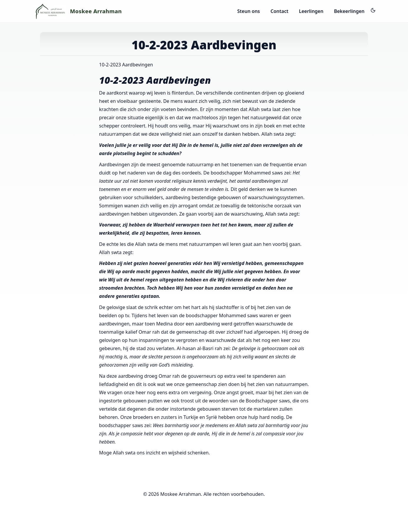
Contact (279, 11)
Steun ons (248, 11)
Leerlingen (311, 11)
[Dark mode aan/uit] (373, 10)
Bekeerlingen (349, 11)
